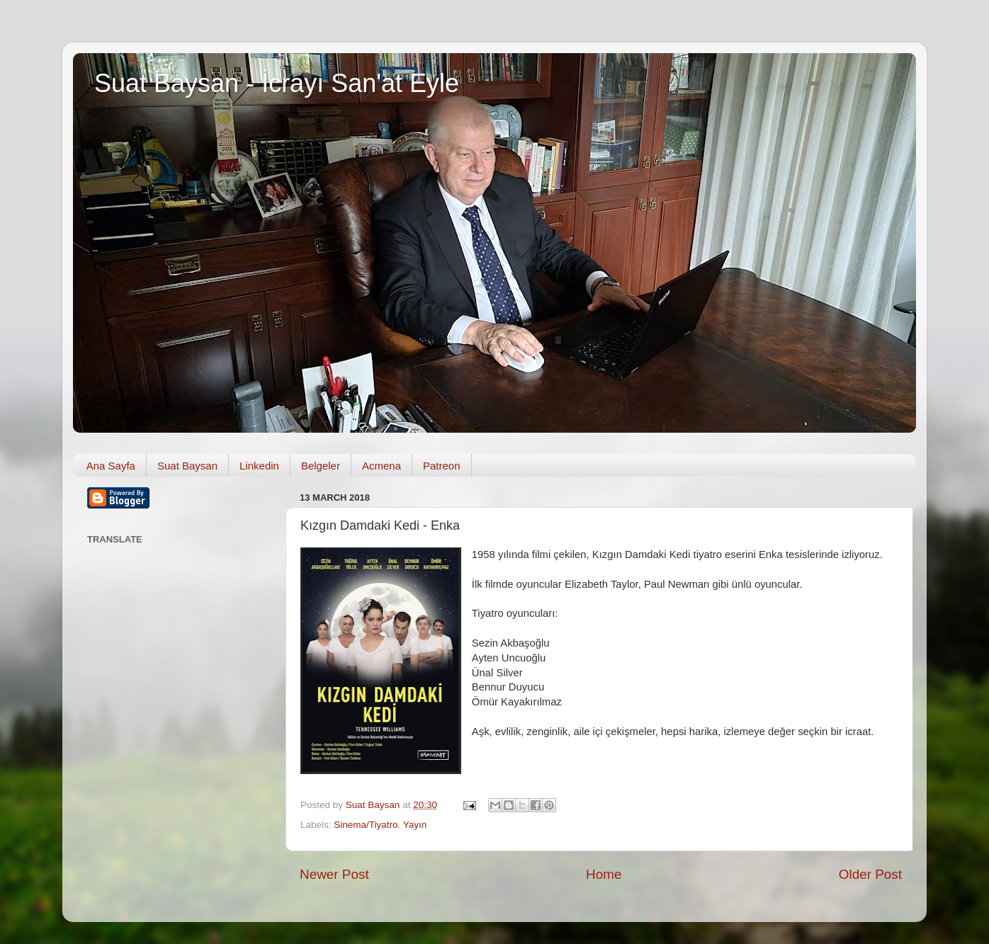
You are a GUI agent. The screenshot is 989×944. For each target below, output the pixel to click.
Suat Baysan (187, 466)
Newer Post (334, 874)
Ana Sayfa (110, 466)
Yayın (415, 824)
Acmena (381, 466)
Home (603, 874)
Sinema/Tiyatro (365, 824)
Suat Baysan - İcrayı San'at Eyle (276, 83)
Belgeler (320, 466)
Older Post (870, 874)
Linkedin (259, 466)
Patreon (441, 466)
